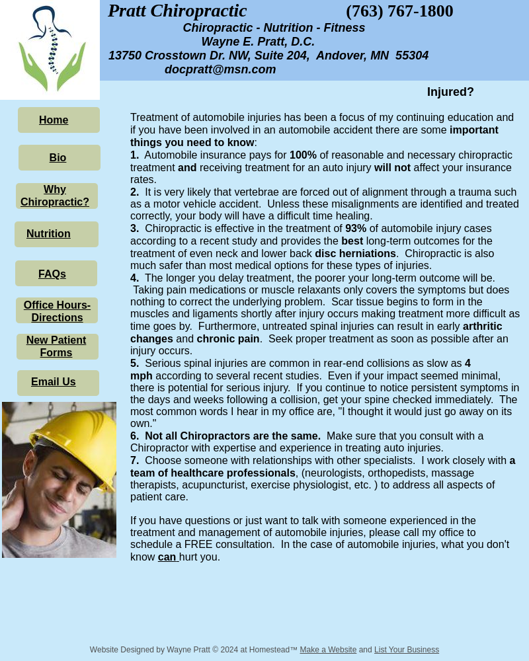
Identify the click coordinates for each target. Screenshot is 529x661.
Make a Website (328, 649)
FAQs (52, 274)
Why (55, 189)
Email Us (53, 381)
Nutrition (48, 233)
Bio (58, 157)
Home (53, 120)
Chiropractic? (54, 202)
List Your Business (406, 649)
